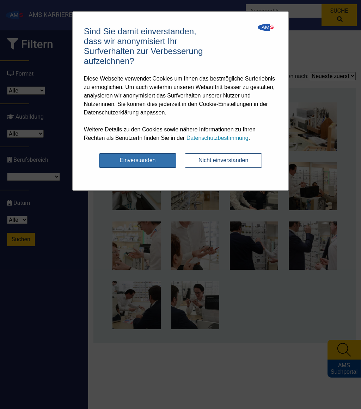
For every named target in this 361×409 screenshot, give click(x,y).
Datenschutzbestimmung (217, 138)
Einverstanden (137, 160)
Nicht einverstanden (223, 160)
